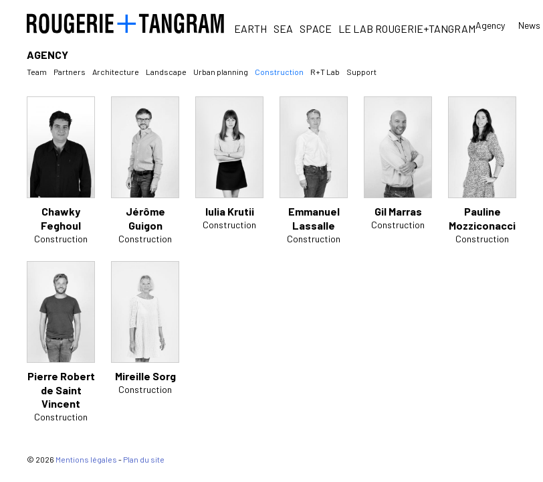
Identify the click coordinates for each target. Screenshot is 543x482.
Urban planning (220, 71)
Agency (490, 25)
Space (316, 28)
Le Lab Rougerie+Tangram (406, 28)
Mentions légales (86, 459)
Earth (250, 28)
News (529, 25)
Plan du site (144, 459)
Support (361, 71)
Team (37, 71)
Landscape (166, 71)
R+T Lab (325, 71)
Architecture (115, 71)
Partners (69, 71)
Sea (283, 28)
